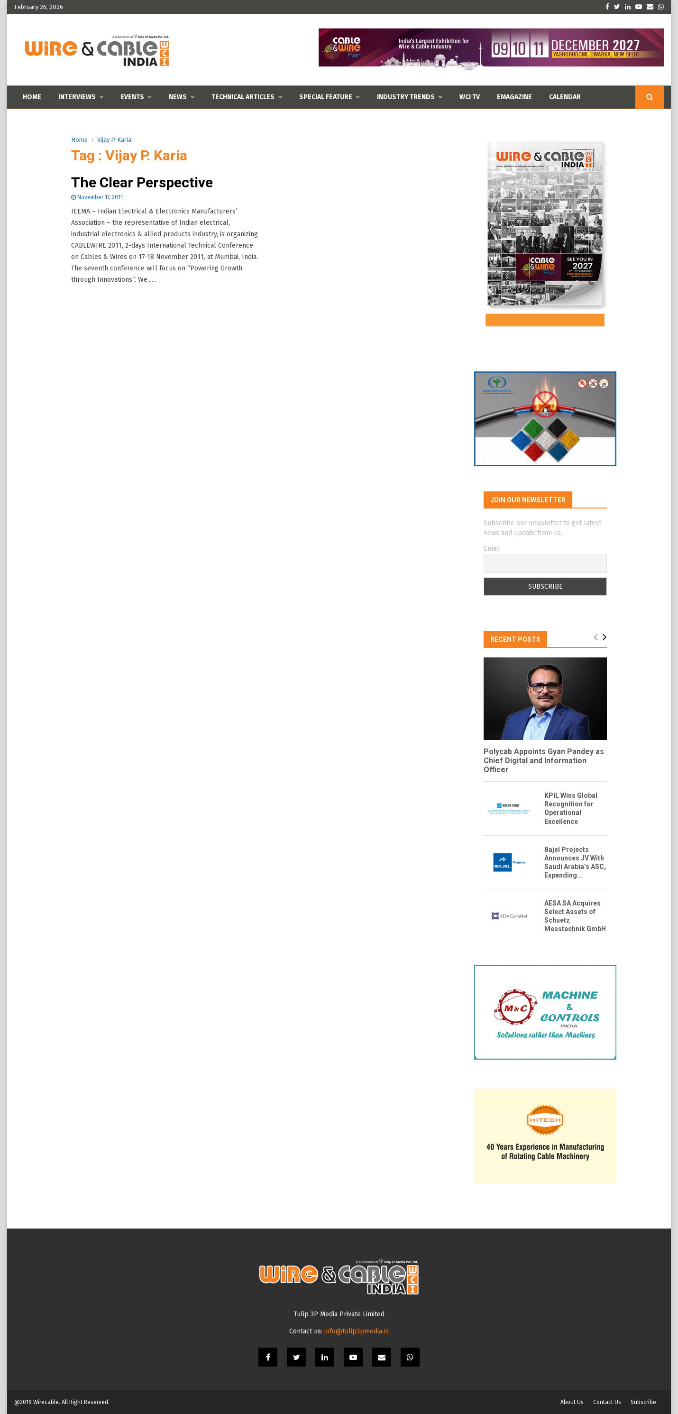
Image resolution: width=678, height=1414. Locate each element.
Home (32, 97)
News (178, 97)
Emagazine (514, 97)
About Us (572, 1402)
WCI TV (469, 97)
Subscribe (643, 1402)
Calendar (565, 97)
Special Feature (325, 97)
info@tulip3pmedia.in (356, 1331)
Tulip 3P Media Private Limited (339, 1314)
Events (132, 97)
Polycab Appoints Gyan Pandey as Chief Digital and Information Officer (544, 760)
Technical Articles (243, 97)
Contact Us (607, 1402)
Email (492, 549)
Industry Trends (406, 97)
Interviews (77, 97)
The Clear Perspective (142, 182)
